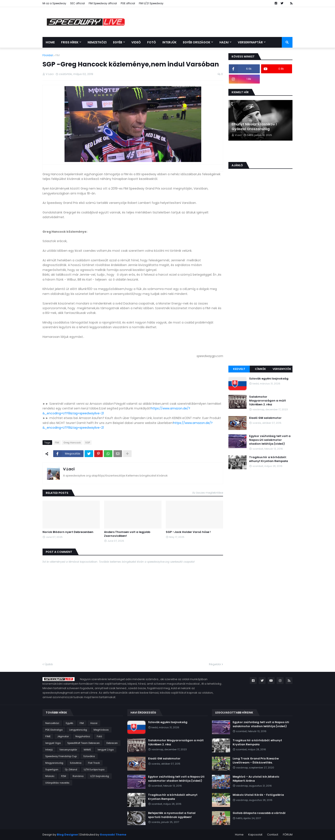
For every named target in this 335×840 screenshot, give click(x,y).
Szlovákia (89, 756)
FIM (57, 55)
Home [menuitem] (50, 42)
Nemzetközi (52, 723)
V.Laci (69, 469)
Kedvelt (239, 369)
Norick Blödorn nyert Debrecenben (68, 532)
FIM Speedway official (103, 3)
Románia (78, 776)
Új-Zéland (71, 769)
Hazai (93, 723)
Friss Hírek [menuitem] (69, 42)
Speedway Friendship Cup (61, 756)
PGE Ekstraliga (54, 729)
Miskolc (49, 776)
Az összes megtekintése (207, 492)
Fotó (99, 736)
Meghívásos (101, 729)
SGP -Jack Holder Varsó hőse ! (188, 532)
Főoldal (48, 55)
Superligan (51, 769)
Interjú (49, 749)
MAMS (87, 749)
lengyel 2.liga (106, 749)
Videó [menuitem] (136, 42)
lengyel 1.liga (53, 743)
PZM (63, 776)
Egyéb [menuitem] (117, 42)
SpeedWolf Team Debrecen (83, 743)
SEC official (77, 3)
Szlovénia (75, 763)
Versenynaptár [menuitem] (250, 42)
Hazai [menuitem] (224, 42)
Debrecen (112, 743)
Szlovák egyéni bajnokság (268, 379)
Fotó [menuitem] (151, 42)
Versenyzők (282, 369)
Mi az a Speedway (54, 3)
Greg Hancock (72, 442)
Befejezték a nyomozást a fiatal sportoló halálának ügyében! (171, 815)
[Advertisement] (260, 296)
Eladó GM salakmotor (265, 418)
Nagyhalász (82, 736)
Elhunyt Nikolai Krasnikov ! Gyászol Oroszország (254, 126)
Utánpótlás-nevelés (57, 782)
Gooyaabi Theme (113, 835)
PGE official (128, 3)
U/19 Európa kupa (94, 769)
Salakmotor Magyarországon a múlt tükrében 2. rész (267, 400)
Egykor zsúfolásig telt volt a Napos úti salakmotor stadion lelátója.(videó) (270, 440)
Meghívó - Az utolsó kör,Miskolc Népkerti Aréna (256, 779)
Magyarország (54, 763)
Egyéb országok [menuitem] (196, 42)
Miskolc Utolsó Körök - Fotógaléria (258, 795)
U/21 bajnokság (99, 776)
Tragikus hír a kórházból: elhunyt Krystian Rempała (268, 459)
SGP (87, 442)
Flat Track (94, 763)
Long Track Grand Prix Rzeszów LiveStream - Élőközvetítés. (256, 760)
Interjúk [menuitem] (169, 42)
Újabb (49, 664)
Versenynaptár (68, 749)
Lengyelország (78, 729)
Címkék (260, 369)
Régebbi (215, 664)
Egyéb (69, 723)
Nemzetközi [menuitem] (97, 42)
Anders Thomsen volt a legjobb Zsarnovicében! (127, 534)
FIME (48, 736)
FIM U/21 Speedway (151, 3)
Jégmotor (63, 736)
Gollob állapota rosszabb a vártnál (259, 813)
